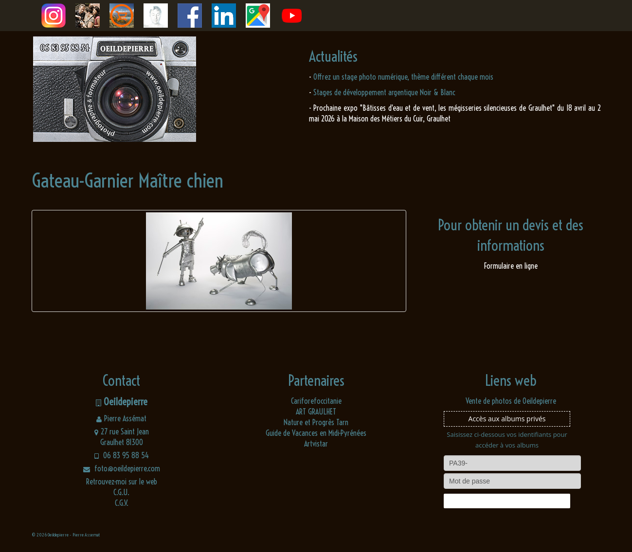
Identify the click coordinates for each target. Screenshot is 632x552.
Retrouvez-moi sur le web (121, 481)
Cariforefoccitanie (316, 401)
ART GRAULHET (316, 411)
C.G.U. (121, 492)
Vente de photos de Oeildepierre (511, 401)
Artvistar (316, 443)
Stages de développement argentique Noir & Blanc (384, 92)
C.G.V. (121, 503)
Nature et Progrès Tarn (316, 422)
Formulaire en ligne (511, 266)
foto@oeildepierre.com (121, 468)
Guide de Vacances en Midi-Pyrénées (316, 433)
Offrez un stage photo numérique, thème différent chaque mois (403, 77)
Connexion (506, 501)
